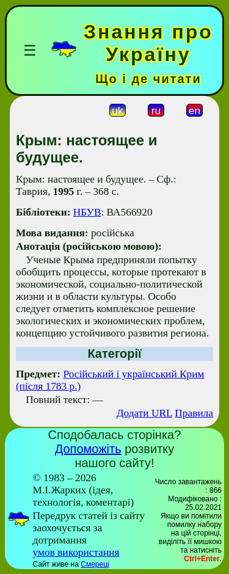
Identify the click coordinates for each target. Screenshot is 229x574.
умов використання (76, 552)
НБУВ (87, 212)
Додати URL (144, 413)
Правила (194, 413)
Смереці (95, 564)
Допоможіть (88, 449)
